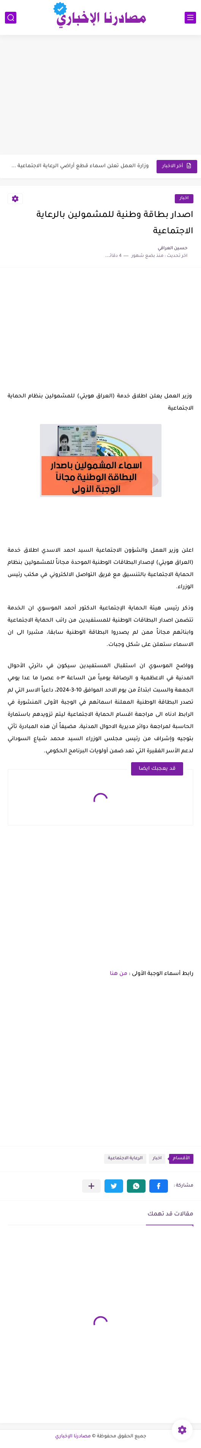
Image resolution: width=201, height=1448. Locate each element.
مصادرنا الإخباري (73, 1436)
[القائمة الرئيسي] (190, 18)
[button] (158, 1186)
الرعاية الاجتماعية (125, 1158)
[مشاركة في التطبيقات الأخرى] (91, 1186)
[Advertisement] (100, 96)
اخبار (184, 198)
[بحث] (10, 18)
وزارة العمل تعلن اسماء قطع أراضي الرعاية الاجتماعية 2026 (79, 166)
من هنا (118, 974)
